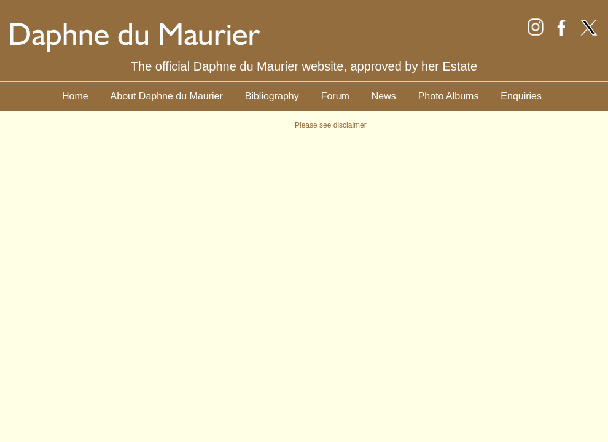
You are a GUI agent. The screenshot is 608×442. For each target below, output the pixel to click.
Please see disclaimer (331, 125)
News (384, 96)
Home (75, 96)
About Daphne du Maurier (167, 96)
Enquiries (521, 96)
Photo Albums (448, 96)
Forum (335, 96)
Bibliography (272, 96)
